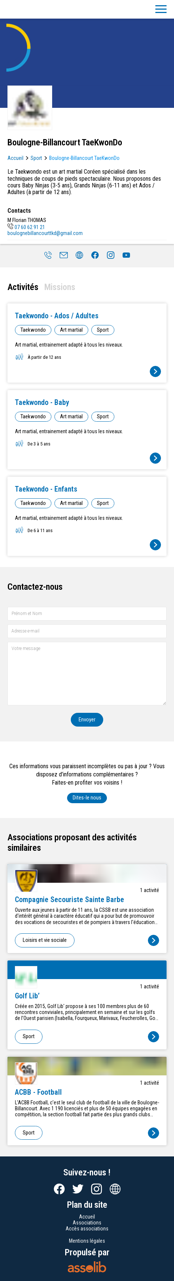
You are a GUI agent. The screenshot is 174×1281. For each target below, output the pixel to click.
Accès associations (87, 1229)
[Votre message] (87, 673)
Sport (36, 158)
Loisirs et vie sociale (45, 940)
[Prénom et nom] (87, 614)
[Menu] (161, 9)
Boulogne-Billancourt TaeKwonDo (84, 158)
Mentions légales (87, 1241)
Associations (87, 1223)
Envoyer (87, 719)
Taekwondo (33, 329)
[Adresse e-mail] (87, 631)
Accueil (15, 158)
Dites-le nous (87, 797)
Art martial (71, 329)
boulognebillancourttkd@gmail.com (45, 233)
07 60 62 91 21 (26, 227)
